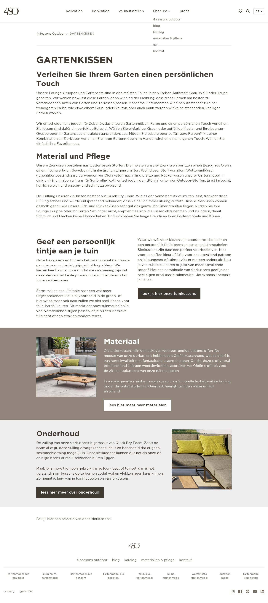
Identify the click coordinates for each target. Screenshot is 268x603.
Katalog (130, 560)
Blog (116, 560)
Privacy (9, 591)
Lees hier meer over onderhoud (70, 492)
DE (259, 11)
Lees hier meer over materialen (138, 405)
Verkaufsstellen (131, 11)
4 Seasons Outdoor (50, 33)
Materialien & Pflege (158, 560)
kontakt (185, 560)
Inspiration (100, 11)
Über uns (161, 11)
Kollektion (74, 11)
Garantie (26, 591)
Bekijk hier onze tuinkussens (169, 294)
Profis (184, 11)
